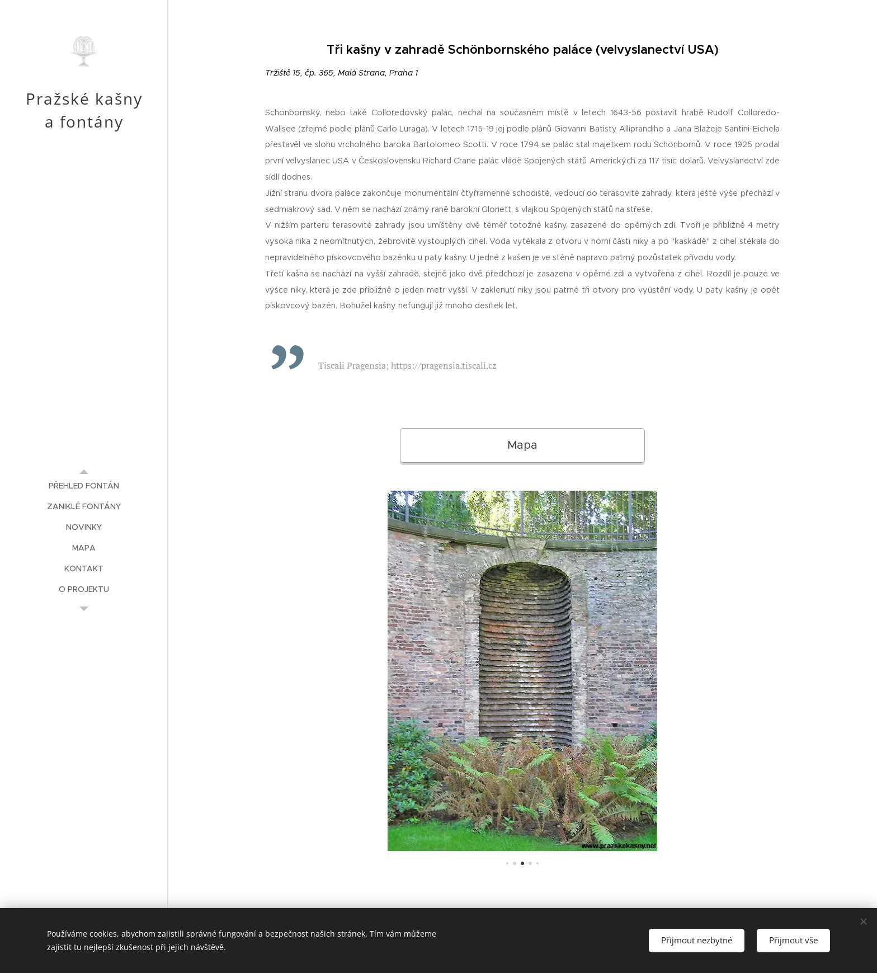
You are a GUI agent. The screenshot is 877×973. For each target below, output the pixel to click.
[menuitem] (83, 486)
